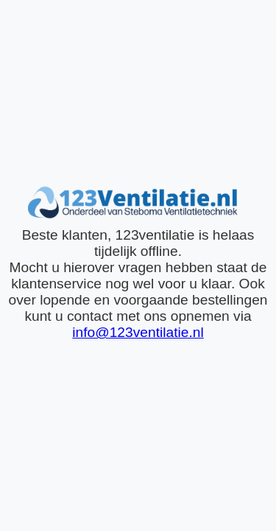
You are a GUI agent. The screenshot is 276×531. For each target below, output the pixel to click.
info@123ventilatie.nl (137, 332)
